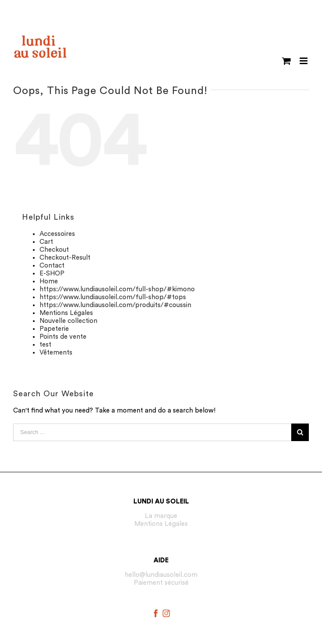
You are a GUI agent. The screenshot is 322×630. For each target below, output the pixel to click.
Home (48, 281)
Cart (46, 242)
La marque (161, 516)
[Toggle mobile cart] (286, 60)
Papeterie (54, 329)
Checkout (54, 249)
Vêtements (55, 352)
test (45, 344)
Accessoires (57, 234)
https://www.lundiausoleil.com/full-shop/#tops (112, 297)
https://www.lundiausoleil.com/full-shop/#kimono (117, 289)
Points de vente (62, 336)
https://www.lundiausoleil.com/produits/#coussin (115, 305)
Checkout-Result (64, 257)
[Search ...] (152, 432)
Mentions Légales (66, 313)
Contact (51, 265)
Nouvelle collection (68, 321)
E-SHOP (51, 273)
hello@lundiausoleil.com (161, 575)
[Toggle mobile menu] (304, 60)
